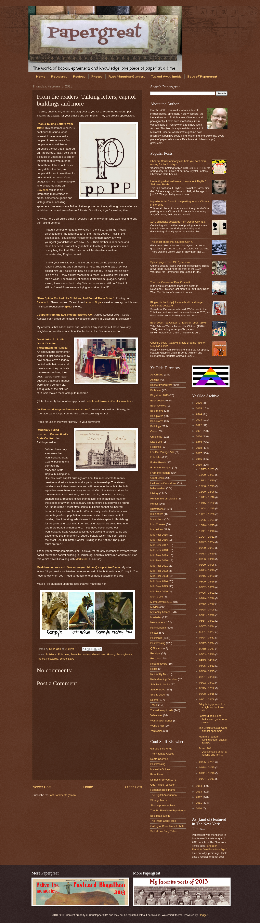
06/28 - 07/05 (207, 609)
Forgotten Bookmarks (162, 789)
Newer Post (41, 787)
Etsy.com (42, 189)
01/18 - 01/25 (207, 767)
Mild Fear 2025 (159, 586)
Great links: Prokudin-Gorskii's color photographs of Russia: (52, 343)
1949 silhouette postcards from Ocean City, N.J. (178, 221)
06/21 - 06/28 (207, 615)
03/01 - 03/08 (207, 676)
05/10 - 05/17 (207, 648)
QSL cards (156, 648)
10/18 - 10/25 (207, 525)
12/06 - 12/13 (207, 486)
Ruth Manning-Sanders (126, 76)
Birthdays (155, 390)
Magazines (156, 529)
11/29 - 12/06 (207, 491)
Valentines (156, 715)
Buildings (51, 654)
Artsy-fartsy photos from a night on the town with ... (212, 707)
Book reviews (158, 405)
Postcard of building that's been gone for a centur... (212, 719)
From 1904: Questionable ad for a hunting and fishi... (212, 751)
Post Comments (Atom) (62, 795)
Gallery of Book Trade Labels (167, 826)
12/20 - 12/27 (207, 474)
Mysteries (155, 617)
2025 (199, 408)
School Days (67, 658)
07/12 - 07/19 (207, 603)
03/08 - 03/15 (207, 671)
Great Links (99, 654)
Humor (154, 503)
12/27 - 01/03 (207, 469)
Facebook (43, 302)
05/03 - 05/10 (207, 654)
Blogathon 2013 (159, 395)
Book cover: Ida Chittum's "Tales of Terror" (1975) (178, 322)
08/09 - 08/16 (207, 581)
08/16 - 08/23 (207, 575)
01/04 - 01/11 (207, 778)
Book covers (157, 400)
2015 (199, 464)
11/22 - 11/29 (207, 497)
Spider (68, 306)
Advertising (156, 374)
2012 (199, 797)
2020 (199, 436)
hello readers (157, 488)
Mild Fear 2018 (159, 550)
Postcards (59, 76)
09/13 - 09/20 (207, 553)
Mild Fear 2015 (159, 534)
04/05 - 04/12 (207, 665)
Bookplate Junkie (160, 815)
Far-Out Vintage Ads (162, 452)
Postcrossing (157, 643)
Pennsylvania (124, 654)
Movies (154, 606)
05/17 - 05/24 (207, 643)
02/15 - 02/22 (207, 688)
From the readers (81, 654)
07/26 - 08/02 (207, 592)
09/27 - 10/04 (207, 542)
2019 (199, 442)
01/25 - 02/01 (207, 761)
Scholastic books (160, 684)
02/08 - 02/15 (207, 693)
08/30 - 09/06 (207, 564)
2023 (199, 419)
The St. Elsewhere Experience (167, 810)
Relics (153, 668)
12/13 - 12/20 (207, 480)
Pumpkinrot (157, 774)
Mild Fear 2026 (159, 591)
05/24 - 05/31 (207, 637)
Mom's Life (156, 596)
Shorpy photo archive (162, 805)
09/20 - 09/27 (207, 547)
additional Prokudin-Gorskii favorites (109, 401)
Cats (153, 431)
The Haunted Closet (162, 753)
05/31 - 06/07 (207, 632)
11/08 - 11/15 (207, 508)
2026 (199, 402)
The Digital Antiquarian (163, 795)
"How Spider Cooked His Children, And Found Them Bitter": (76, 298)
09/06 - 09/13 (207, 559)
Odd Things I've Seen (162, 784)
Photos (97, 76)
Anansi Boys (93, 302)
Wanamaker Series (161, 720)
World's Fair (157, 725)
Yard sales (156, 730)
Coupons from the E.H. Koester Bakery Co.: (65, 314)
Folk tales (63, 654)
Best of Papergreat (202, 76)
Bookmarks (156, 410)
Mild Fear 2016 (159, 539)
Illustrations (157, 508)
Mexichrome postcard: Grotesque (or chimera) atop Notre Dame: (79, 567)
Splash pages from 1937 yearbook (170, 262)
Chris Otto (55, 648)
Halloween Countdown (163, 483)
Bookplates (156, 415)
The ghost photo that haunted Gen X (171, 241)
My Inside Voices (160, 769)
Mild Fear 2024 (159, 581)
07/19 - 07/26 (207, 598)
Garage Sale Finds (161, 748)
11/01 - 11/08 (207, 514)
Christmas (156, 436)
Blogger (202, 915)
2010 (199, 808)
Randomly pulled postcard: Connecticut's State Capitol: (52, 434)
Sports (154, 699)
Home (40, 76)
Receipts (155, 653)
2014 (199, 785)
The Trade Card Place (163, 820)
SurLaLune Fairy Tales (163, 831)
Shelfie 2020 (157, 694)
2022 (199, 425)
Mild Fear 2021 (159, 565)
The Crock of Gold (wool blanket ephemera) (212, 729)
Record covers (158, 663)
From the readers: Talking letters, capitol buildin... (212, 739)
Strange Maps (158, 800)
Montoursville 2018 (161, 601)
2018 (199, 447)
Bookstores (156, 421)
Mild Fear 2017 (159, 545)
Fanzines (155, 446)
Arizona (154, 379)
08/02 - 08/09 (207, 587)
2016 (199, 458)
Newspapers (157, 622)
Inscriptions (157, 519)
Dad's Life (156, 441)
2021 (199, 430)
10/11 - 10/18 (207, 531)
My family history (160, 612)
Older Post (133, 787)
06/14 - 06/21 (207, 620)
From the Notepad (160, 467)
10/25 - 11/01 (207, 519)
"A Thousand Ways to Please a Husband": (64, 409)
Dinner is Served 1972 (163, 779)
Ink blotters (156, 513)
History (111, 654)
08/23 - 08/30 (207, 570)
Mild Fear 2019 (159, 555)
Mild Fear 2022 (159, 570)
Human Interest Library (163, 498)
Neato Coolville (159, 758)
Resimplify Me (158, 674)
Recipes (79, 76)
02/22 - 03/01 (207, 682)
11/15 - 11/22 (207, 503)
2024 (199, 414)
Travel (153, 704)
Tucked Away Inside (166, 76)
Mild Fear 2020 (159, 560)
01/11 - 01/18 (207, 773)
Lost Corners (157, 524)
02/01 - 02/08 (207, 699)
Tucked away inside (161, 710)
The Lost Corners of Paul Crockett (170, 282)
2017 (199, 453)
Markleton (81, 559)
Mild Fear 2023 (159, 575)
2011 (199, 802)
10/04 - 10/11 (207, 536)
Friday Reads (158, 462)
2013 (199, 791)
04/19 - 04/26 (207, 660)
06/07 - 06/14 (207, 626)
